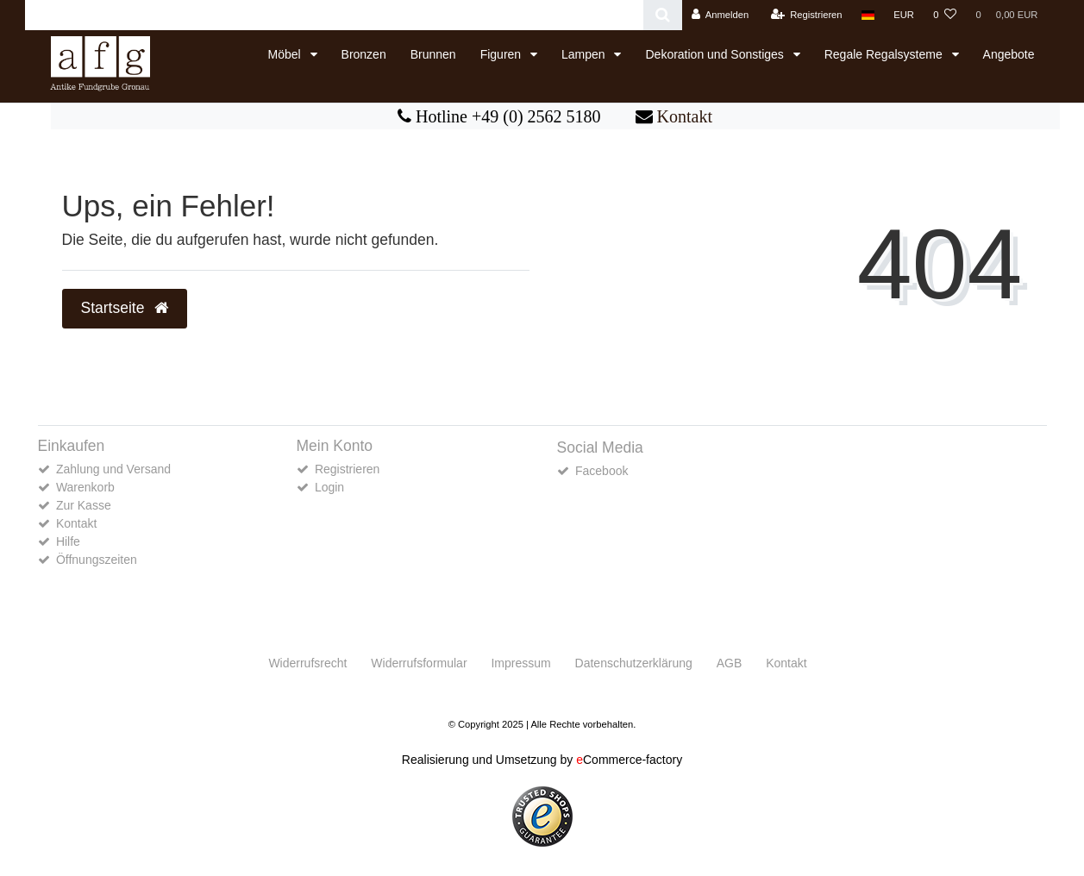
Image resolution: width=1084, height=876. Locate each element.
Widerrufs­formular (419, 663)
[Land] (868, 15)
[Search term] (334, 15)
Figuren (502, 54)
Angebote (1009, 54)
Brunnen (433, 54)
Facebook (601, 471)
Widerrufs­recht (307, 663)
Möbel (286, 54)
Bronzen (363, 54)
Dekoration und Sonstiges (715, 54)
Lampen (584, 54)
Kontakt (684, 116)
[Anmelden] (720, 15)
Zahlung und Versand (113, 469)
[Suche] (662, 15)
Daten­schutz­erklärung (633, 663)
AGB (730, 663)
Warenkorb (85, 487)
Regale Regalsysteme (885, 54)
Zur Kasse (83, 505)
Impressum (520, 663)
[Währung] (904, 15)
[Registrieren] (806, 15)
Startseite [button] (125, 307)
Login (329, 487)
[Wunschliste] (945, 15)
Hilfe (68, 541)
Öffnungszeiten (96, 559)
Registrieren (347, 469)
